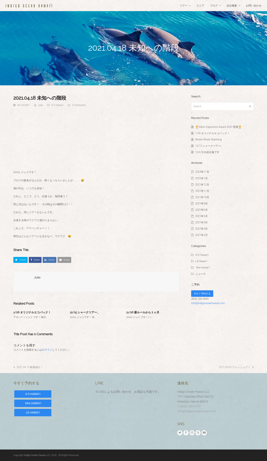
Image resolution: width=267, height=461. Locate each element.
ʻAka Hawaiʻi (202, 267)
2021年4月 (201, 222)
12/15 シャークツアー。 (85, 312)
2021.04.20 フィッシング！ (236, 367)
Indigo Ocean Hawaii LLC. (37, 455)
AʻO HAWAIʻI (32, 394)
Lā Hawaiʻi (201, 261)
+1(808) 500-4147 (188, 406)
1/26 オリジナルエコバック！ (32, 312)
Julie (40, 105)
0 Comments (79, 105)
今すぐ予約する (202, 293)
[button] (20, 260)
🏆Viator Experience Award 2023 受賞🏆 (218, 126)
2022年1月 (201, 178)
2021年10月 (202, 197)
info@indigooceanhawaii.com (208, 303)
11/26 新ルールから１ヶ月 (142, 312)
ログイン (47, 349)
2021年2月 (201, 235)
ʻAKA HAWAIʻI (32, 403)
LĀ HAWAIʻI (33, 412)
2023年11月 (202, 171)
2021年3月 (201, 228)
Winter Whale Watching (208, 139)
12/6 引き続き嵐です (207, 152)
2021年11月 (202, 190)
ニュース (200, 273)
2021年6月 (201, 209)
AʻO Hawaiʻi (57, 105)
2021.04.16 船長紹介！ (28, 367)
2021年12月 (202, 184)
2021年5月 (201, 216)
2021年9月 (201, 203)
